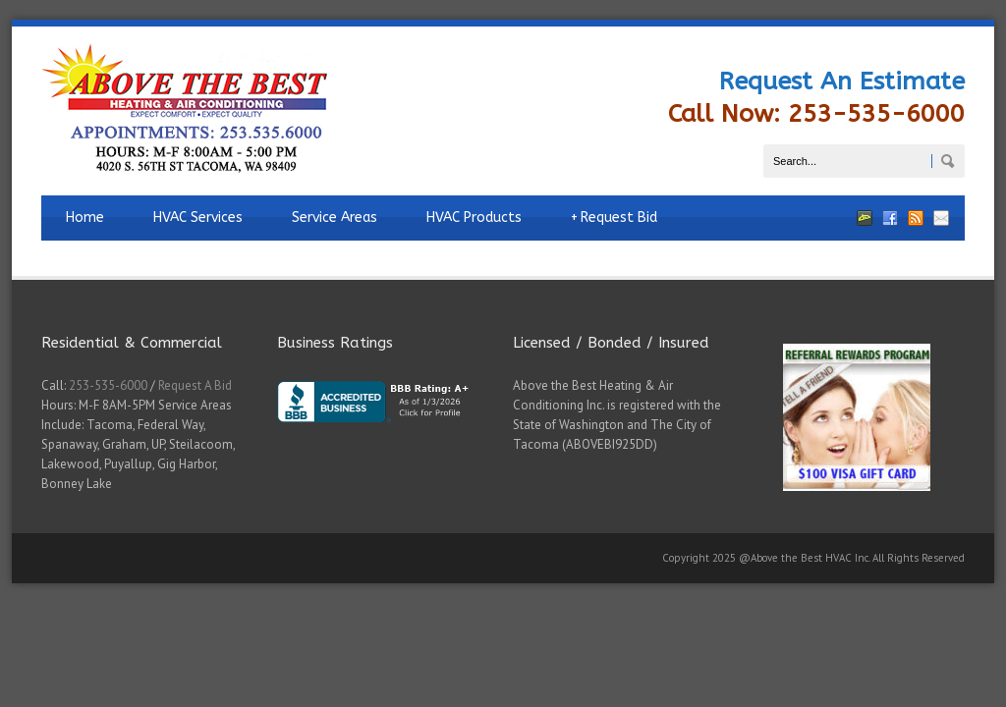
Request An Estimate (842, 81)
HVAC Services (198, 217)
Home (85, 217)
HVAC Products (474, 217)
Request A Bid (195, 385)
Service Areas (334, 217)
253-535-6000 (108, 385)
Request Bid (614, 218)
